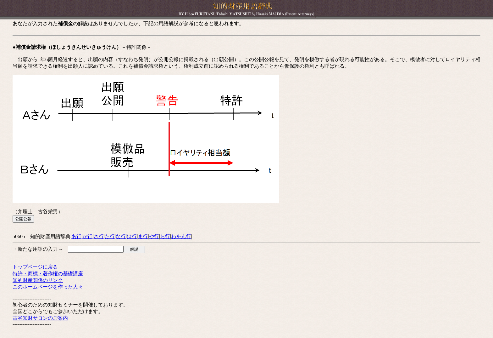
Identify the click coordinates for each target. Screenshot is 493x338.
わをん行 (181, 236)
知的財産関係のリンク (38, 280)
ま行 (143, 236)
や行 (154, 236)
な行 (121, 236)
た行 (110, 236)
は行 (132, 236)
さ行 (99, 236)
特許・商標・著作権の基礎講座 (48, 273)
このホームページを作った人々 (48, 286)
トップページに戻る (35, 267)
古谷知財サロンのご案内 (40, 318)
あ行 (76, 236)
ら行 (165, 236)
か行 (87, 236)
